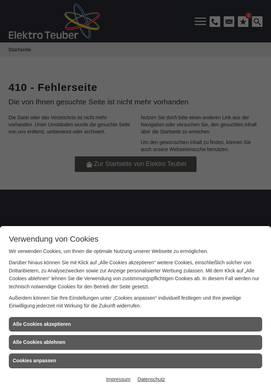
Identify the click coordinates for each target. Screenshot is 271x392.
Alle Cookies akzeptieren (42, 324)
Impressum (118, 379)
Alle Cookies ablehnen (39, 342)
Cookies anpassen (34, 360)
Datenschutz (151, 379)
